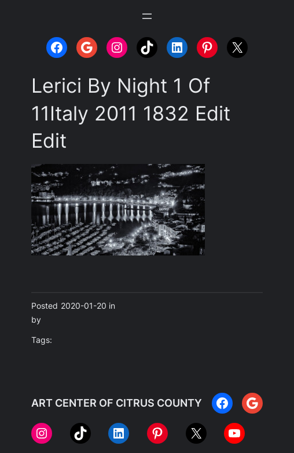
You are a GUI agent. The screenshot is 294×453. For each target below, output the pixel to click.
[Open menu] (147, 16)
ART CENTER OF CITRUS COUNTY (116, 402)
